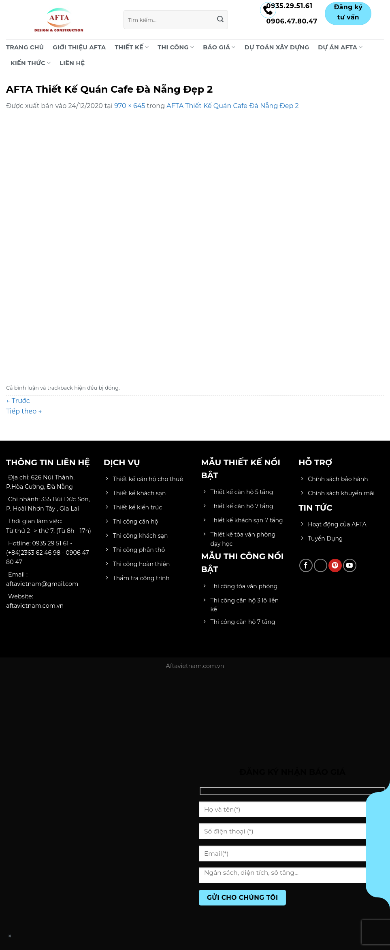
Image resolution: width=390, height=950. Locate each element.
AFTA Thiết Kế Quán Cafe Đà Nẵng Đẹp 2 (232, 106)
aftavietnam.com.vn (35, 605)
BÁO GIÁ (219, 47)
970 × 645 (129, 106)
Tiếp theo (24, 411)
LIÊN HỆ (72, 63)
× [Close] (10, 936)
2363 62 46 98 (40, 552)
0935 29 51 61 (50, 543)
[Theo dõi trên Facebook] (306, 565)
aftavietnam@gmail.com (42, 583)
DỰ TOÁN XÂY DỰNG (277, 47)
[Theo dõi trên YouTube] (349, 565)
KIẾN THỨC (31, 63)
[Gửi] (220, 20)
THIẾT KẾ (132, 47)
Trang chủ (25, 47)
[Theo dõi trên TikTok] (320, 565)
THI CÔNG (176, 47)
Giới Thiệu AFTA (79, 47)
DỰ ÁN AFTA (340, 47)
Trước (18, 401)
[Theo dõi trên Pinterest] (335, 565)
